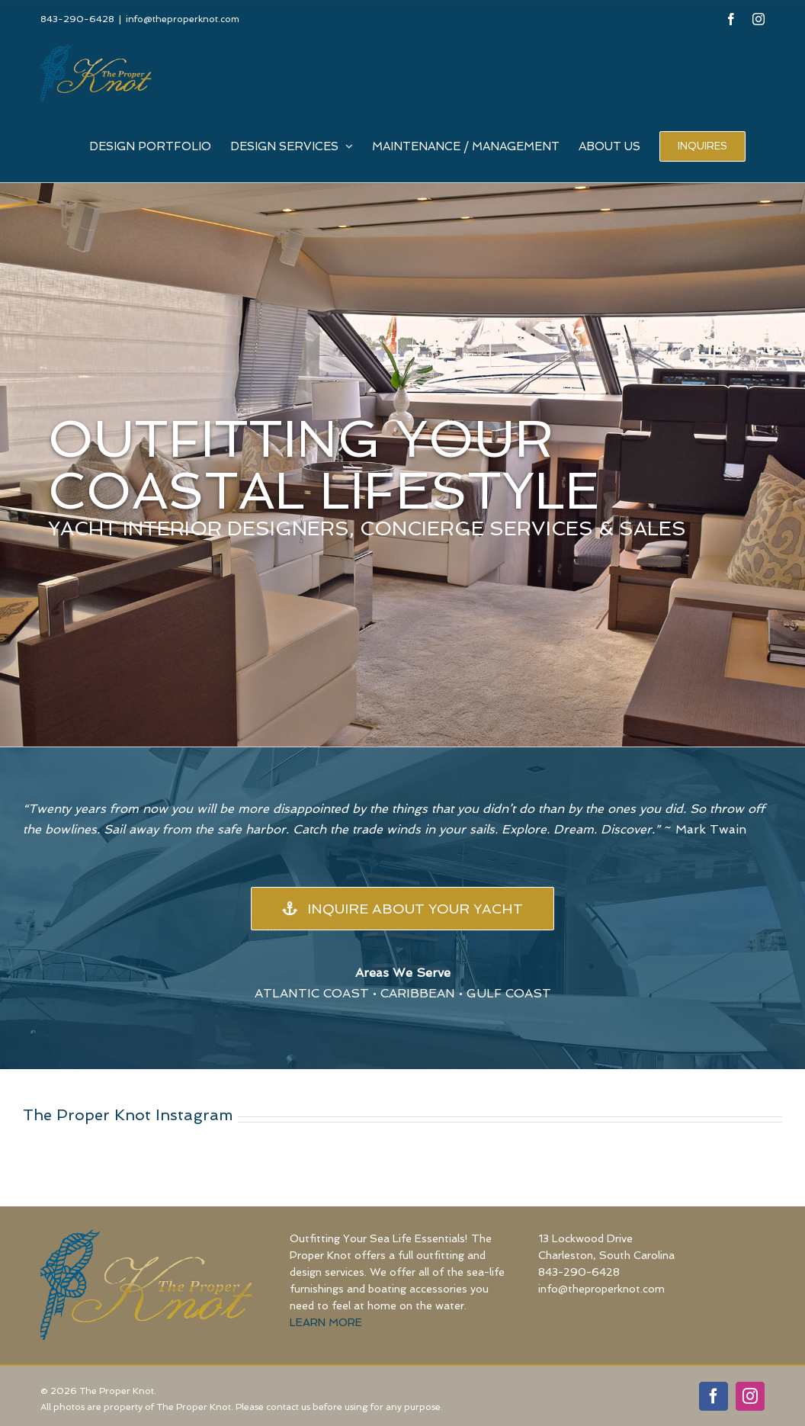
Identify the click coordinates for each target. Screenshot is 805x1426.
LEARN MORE (326, 1322)
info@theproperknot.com (182, 19)
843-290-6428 (579, 1272)
